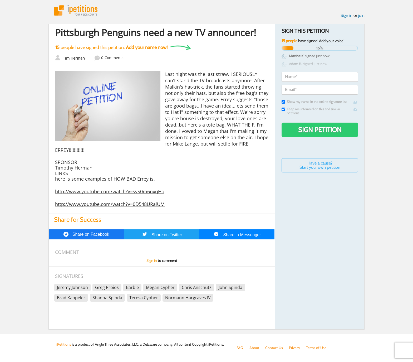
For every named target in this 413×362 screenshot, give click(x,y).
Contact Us (274, 347)
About (254, 347)
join (361, 15)
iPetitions (75, 10)
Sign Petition (320, 130)
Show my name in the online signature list (314, 102)
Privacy (294, 347)
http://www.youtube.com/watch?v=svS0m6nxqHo (109, 191)
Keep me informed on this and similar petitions (311, 111)
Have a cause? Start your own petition (319, 165)
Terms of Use (316, 347)
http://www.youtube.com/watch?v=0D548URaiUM (110, 204)
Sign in (346, 15)
